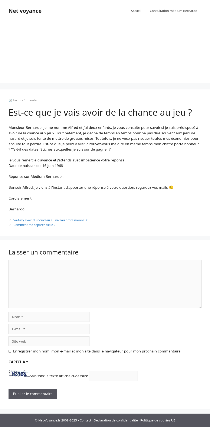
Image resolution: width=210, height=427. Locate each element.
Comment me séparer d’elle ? (34, 225)
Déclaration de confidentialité (116, 420)
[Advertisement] (105, 53)
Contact (85, 420)
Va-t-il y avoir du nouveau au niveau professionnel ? (50, 220)
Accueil (136, 11)
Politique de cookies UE (157, 420)
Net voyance (25, 10)
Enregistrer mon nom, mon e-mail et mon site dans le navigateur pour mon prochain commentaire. (97, 351)
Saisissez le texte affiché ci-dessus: (59, 376)
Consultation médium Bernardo (173, 11)
